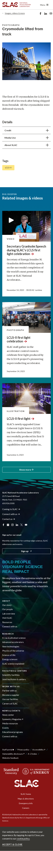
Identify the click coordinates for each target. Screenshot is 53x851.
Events (5, 728)
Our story (6, 605)
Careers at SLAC (10, 703)
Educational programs (12, 732)
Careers (25, 808)
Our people (7, 609)
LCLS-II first (20, 418)
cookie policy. (23, 838)
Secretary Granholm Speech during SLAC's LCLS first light (26, 250)
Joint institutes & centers (14, 679)
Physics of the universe (13, 650)
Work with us (11, 686)
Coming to (11, 509)
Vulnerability (13, 754)
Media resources (10, 723)
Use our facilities (10, 699)
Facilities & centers (14, 671)
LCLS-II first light (18, 339)
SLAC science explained (13, 663)
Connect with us (9, 626)
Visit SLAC (7, 618)
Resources (7, 622)
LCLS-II (8, 167)
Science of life (8, 655)
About (6, 601)
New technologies (10, 646)
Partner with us (9, 690)
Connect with (11, 514)
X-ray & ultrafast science (14, 638)
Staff (8, 749)
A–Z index (32, 754)
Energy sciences (9, 659)
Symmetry (12, 719)
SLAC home (26, 794)
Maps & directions (26, 798)
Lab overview (8, 613)
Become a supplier (10, 695)
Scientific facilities (11, 675)
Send (51, 14)
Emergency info (26, 803)
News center (8, 715)
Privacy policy (23, 749)
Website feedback (10, 758)
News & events (11, 710)
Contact (8, 519)
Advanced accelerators (13, 642)
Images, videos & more (15, 13)
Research (8, 634)
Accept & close (12, 844)
